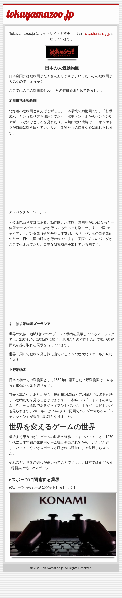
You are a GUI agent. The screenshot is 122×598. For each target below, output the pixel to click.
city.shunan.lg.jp (97, 34)
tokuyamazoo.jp (40, 14)
